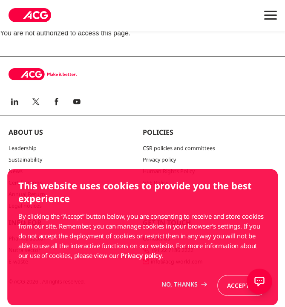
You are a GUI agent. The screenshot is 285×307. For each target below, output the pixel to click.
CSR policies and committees (179, 148)
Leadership (23, 148)
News (16, 171)
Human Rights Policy (169, 171)
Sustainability (25, 159)
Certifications (25, 182)
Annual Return (27, 194)
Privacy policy (159, 159)
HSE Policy (155, 182)
